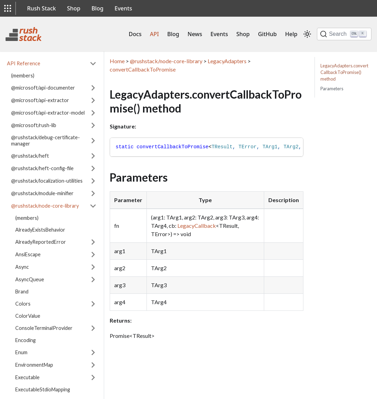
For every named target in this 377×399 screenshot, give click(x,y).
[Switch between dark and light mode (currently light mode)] (307, 34)
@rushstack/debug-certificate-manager (45, 140)
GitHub (267, 34)
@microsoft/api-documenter (43, 88)
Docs (135, 34)
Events (123, 8)
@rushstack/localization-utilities (47, 181)
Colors (23, 304)
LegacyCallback (196, 225)
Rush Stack (41, 8)
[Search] (344, 34)
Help (291, 34)
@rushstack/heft (30, 156)
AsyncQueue (29, 279)
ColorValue (27, 316)
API (154, 34)
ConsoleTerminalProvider (44, 328)
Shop (74, 8)
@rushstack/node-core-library (45, 206)
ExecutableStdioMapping (42, 389)
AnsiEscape (28, 254)
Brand (21, 291)
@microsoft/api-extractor (40, 100)
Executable (27, 377)
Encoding (25, 340)
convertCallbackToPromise (143, 69)
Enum (21, 352)
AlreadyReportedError (40, 242)
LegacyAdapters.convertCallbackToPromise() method (344, 72)
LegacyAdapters (227, 61)
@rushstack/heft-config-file (42, 168)
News (194, 34)
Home (117, 61)
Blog (97, 8)
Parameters (331, 88)
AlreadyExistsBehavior (40, 230)
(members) (22, 75)
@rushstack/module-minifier (42, 193)
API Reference (23, 63)
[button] (7, 8)
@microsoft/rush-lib (33, 125)
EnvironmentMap (34, 365)
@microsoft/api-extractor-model (48, 113)
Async (22, 267)
